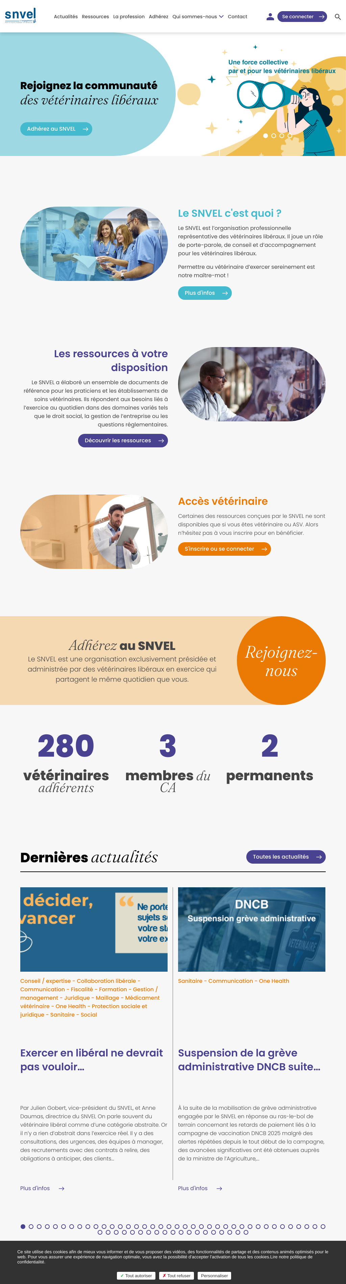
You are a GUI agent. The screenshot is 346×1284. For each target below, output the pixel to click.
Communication (42, 989)
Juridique (77, 998)
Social (89, 1015)
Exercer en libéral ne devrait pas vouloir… (91, 1060)
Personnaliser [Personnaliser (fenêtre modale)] (214, 1275)
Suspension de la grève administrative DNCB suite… (249, 1060)
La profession (129, 16)
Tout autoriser (136, 1275)
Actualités (66, 16)
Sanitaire (62, 1015)
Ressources (95, 16)
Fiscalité (82, 989)
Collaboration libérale (106, 981)
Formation (113, 989)
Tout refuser (177, 1275)
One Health (70, 1006)
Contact (237, 16)
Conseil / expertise (45, 981)
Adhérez (159, 16)
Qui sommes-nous (198, 16)
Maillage (107, 998)
